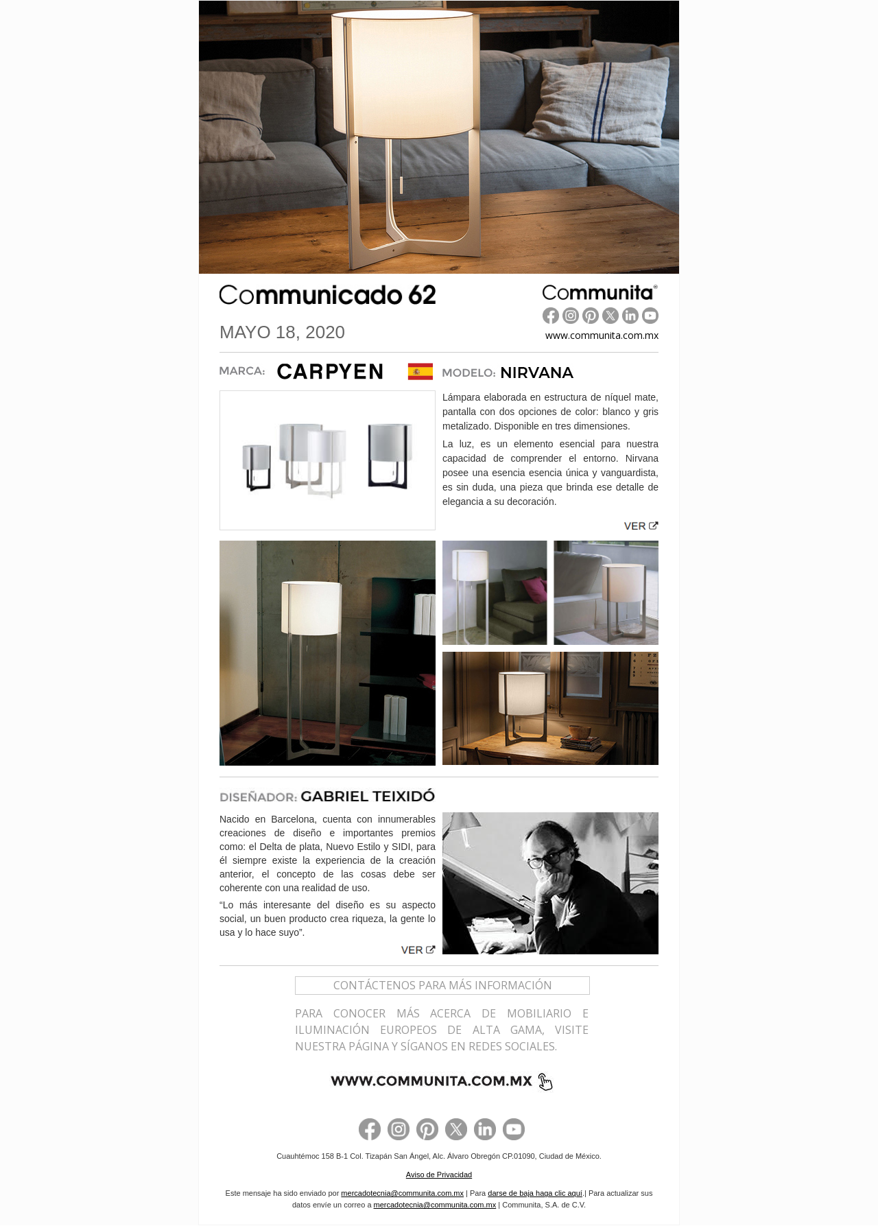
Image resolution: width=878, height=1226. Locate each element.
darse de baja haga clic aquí (535, 1193)
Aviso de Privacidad (439, 1174)
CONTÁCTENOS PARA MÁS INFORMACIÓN (442, 985)
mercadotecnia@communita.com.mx (402, 1193)
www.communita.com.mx (601, 335)
